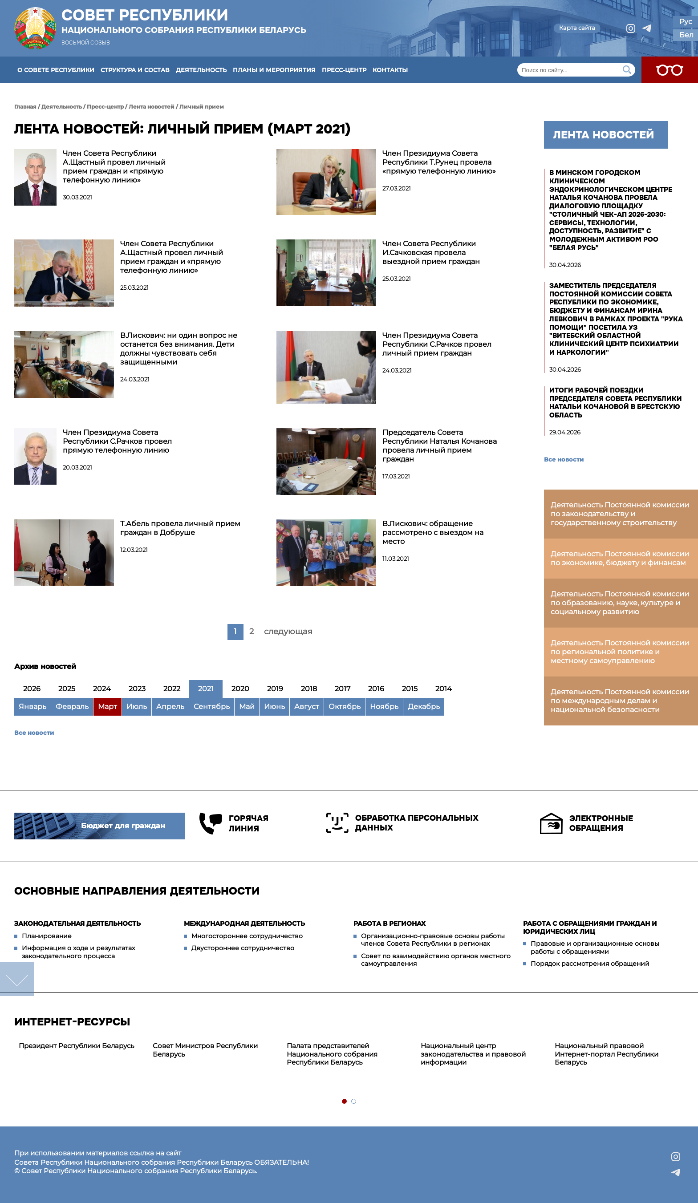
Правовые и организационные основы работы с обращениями (595, 948)
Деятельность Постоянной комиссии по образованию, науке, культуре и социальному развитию (620, 603)
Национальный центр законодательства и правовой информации (473, 1054)
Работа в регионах (389, 923)
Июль (136, 706)
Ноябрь (384, 706)
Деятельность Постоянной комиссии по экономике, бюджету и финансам (620, 558)
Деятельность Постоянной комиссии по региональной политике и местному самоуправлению (620, 652)
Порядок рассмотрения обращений (590, 964)
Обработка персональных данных (402, 823)
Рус (685, 21)
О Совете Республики (55, 69)
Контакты (390, 69)
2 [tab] (354, 1101)
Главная (25, 106)
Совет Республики (183, 21)
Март (107, 706)
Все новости (34, 732)
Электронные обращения (586, 823)
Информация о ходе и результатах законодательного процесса (78, 952)
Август (306, 706)
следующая (288, 631)
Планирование (47, 936)
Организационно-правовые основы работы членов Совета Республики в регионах (433, 940)
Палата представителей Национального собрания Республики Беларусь (332, 1054)
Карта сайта (577, 27)
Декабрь (424, 706)
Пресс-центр (344, 69)
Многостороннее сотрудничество (247, 936)
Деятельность (201, 69)
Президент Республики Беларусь (76, 1045)
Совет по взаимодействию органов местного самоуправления (436, 960)
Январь (32, 706)
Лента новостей (151, 106)
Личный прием (201, 106)
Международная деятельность (244, 923)
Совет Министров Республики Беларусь (205, 1049)
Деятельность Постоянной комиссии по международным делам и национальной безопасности (620, 701)
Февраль (72, 706)
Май (247, 706)
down (17, 979)
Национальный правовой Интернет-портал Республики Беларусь (606, 1054)
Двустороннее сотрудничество (242, 948)
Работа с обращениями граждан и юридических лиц (590, 927)
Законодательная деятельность (77, 923)
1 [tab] (344, 1101)
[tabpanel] (81, 1046)
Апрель (170, 706)
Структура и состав (135, 69)
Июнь (274, 706)
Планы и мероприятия (274, 69)
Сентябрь (212, 706)
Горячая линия (233, 823)
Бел (686, 35)
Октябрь (345, 706)
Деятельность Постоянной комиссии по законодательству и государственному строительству (620, 514)
